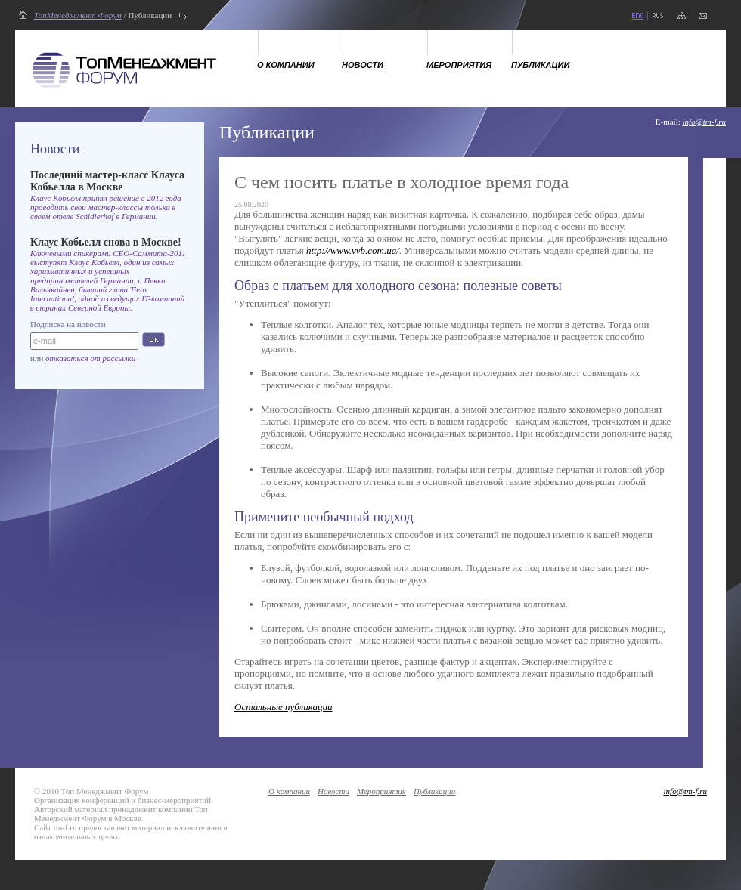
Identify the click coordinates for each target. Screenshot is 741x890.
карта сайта (682, 15)
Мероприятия (458, 65)
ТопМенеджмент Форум (78, 15)
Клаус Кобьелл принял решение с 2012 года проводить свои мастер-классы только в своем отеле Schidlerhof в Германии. (105, 207)
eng (637, 15)
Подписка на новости (68, 324)
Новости (362, 65)
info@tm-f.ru (704, 121)
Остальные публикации (283, 706)
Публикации (540, 65)
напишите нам (703, 15)
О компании (286, 65)
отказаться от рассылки (90, 358)
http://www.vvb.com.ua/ (352, 250)
